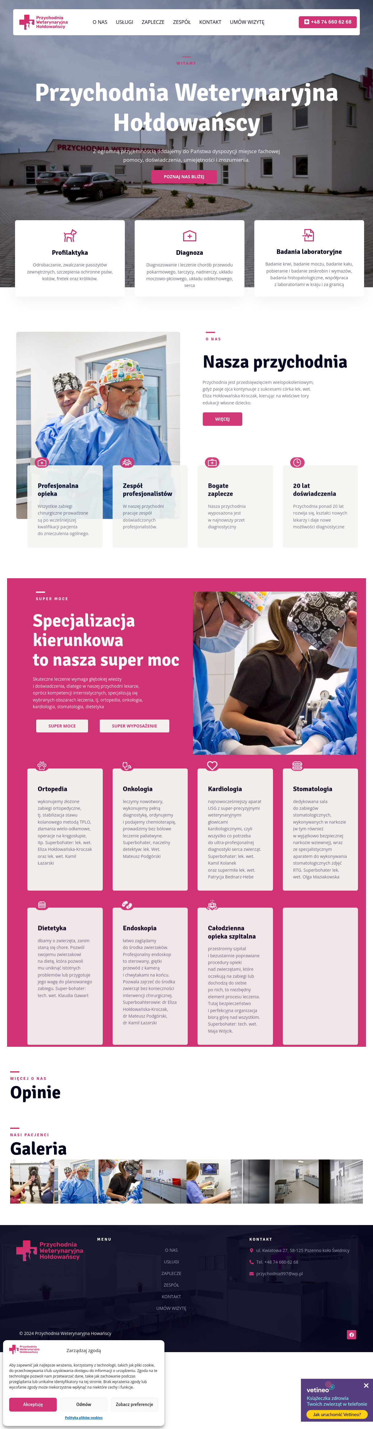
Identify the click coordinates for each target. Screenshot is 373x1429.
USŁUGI (124, 22)
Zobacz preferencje (134, 1404)
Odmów (83, 1404)
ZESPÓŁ (181, 22)
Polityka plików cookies (84, 1418)
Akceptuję (33, 1404)
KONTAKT (210, 22)
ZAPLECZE (153, 22)
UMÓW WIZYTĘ (247, 22)
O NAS (100, 22)
